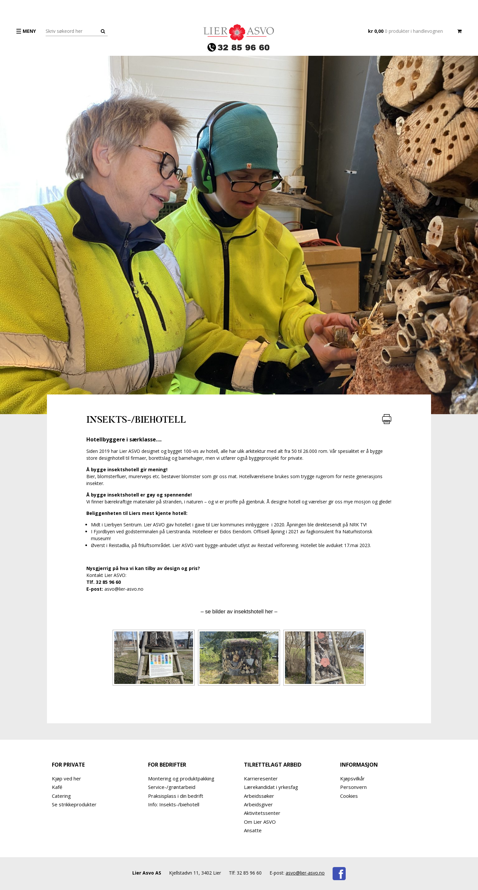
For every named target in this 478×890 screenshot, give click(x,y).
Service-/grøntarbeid (171, 787)
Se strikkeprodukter (74, 804)
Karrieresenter (261, 778)
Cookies (349, 796)
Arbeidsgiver (258, 804)
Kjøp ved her (66, 778)
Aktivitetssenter (262, 813)
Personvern (353, 787)
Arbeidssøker (259, 796)
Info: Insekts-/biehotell (173, 804)
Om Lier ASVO (260, 821)
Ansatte (253, 830)
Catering (61, 796)
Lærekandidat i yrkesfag (271, 787)
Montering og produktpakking (181, 778)
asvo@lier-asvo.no (305, 873)
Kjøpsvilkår (352, 778)
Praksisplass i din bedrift (175, 796)
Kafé (57, 787)
